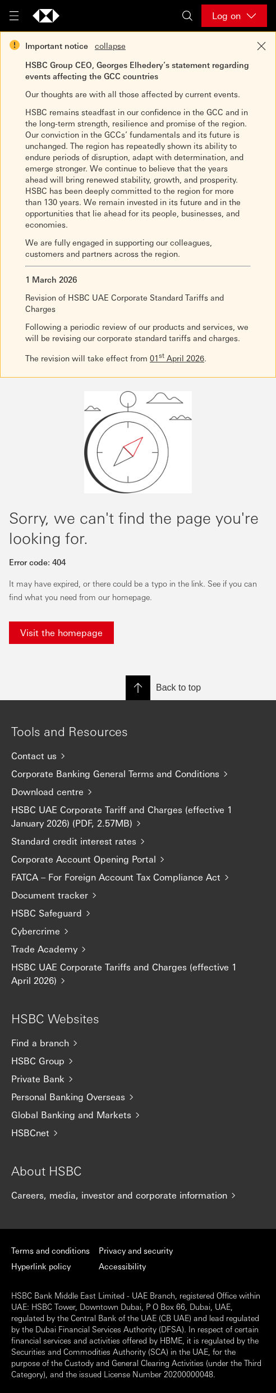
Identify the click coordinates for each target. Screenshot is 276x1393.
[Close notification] (261, 46)
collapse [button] (110, 45)
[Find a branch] (138, 1043)
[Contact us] (138, 756)
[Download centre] (138, 791)
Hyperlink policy (41, 1266)
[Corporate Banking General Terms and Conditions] (138, 774)
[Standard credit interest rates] (138, 841)
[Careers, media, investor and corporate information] (138, 1195)
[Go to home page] (46, 15)
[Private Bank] (138, 1079)
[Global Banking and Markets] (138, 1115)
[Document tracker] (138, 895)
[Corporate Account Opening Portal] (138, 859)
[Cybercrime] (138, 931)
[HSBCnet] (138, 1133)
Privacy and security (136, 1250)
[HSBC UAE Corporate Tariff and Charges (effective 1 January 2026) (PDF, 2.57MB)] (138, 816)
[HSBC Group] (138, 1061)
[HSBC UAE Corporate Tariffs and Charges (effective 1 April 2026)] (138, 973)
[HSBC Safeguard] (138, 913)
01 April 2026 (177, 358)
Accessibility (122, 1266)
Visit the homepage (61, 632)
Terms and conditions (50, 1250)
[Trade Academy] (138, 949)
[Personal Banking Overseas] (138, 1097)
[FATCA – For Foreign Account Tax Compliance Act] (138, 877)
